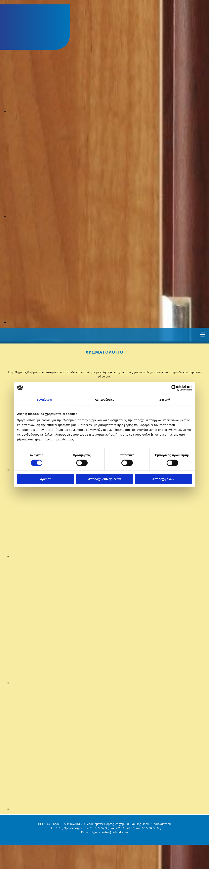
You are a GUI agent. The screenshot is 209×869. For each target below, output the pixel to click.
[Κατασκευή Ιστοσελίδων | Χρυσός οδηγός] (6, 842)
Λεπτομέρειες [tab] (104, 399)
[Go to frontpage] (22, 47)
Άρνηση (45, 479)
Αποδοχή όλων (163, 479)
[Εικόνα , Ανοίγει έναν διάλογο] (108, 111)
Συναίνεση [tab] (44, 399)
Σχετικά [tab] (164, 399)
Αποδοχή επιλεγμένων (104, 479)
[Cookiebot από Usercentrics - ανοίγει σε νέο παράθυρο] (174, 388)
